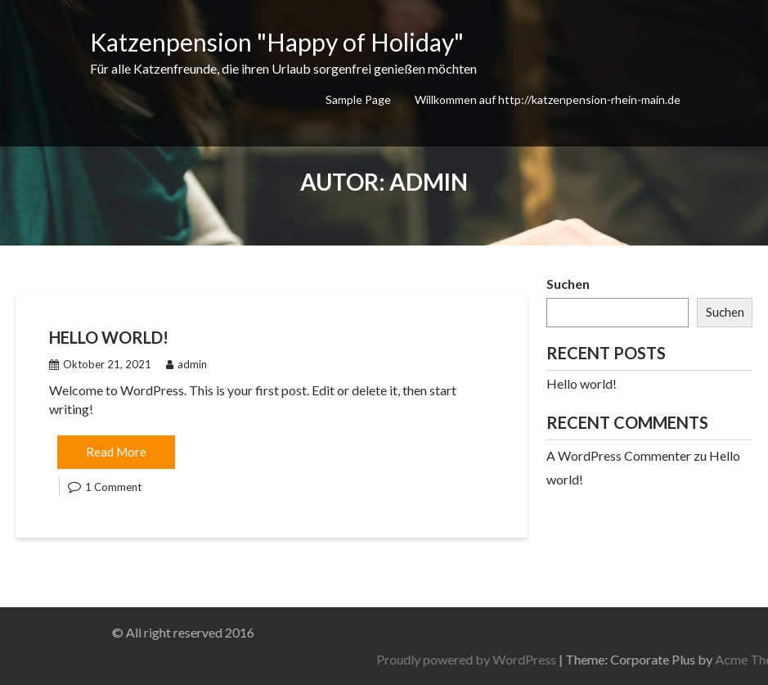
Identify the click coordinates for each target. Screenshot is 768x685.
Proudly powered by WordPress (532, 659)
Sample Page (358, 99)
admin (186, 364)
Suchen (568, 283)
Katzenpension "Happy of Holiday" (277, 41)
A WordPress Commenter (618, 455)
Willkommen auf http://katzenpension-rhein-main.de (547, 99)
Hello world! (108, 337)
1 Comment (113, 486)
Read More (116, 451)
